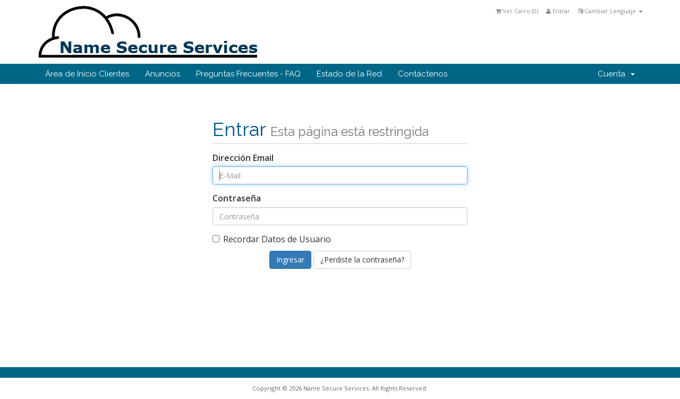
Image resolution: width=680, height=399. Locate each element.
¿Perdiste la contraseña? (362, 259)
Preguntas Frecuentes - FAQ (248, 74)
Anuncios (162, 74)
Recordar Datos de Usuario (271, 239)
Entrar (558, 11)
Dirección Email (243, 158)
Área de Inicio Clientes (87, 74)
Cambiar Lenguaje (610, 11)
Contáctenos (422, 74)
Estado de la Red (349, 74)
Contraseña (236, 198)
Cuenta (616, 74)
